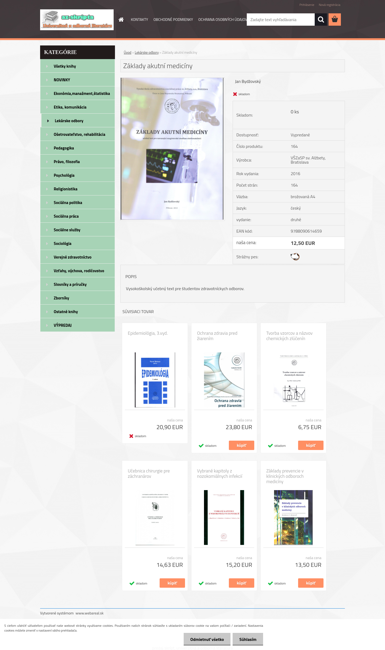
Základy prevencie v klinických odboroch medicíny (285, 476)
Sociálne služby (67, 230)
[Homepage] (121, 19)
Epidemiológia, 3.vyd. (148, 333)
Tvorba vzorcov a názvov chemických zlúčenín (289, 335)
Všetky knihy (65, 66)
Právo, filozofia (67, 162)
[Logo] (77, 19)
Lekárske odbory (69, 121)
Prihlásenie (306, 4)
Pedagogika (64, 148)
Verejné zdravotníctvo (72, 257)
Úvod (127, 52)
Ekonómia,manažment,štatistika (82, 93)
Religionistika (66, 189)
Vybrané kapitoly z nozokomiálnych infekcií (219, 473)
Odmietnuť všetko (207, 639)
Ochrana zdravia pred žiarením (217, 335)
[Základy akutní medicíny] (173, 80)
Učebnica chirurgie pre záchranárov (149, 473)
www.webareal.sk (90, 613)
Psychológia (64, 175)
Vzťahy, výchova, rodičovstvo (79, 271)
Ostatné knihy (66, 312)
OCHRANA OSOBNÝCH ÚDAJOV (222, 19)
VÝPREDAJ (63, 325)
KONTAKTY (139, 19)
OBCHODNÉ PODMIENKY (173, 19)
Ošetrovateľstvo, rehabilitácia (79, 134)
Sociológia (62, 243)
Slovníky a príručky (70, 284)
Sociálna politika (68, 202)
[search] (321, 19)
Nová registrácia (329, 4)
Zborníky (61, 298)
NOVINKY (62, 80)
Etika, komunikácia (70, 107)
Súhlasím (247, 639)
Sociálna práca (66, 216)
